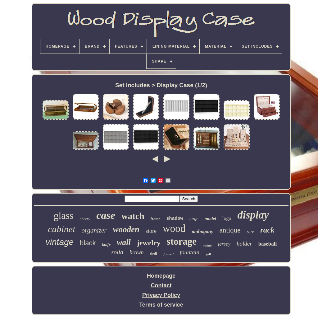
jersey (224, 244)
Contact (161, 285)
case (105, 215)
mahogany (202, 231)
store (151, 231)
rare (250, 231)
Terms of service (161, 305)
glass (63, 215)
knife (106, 244)
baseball (267, 244)
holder (244, 243)
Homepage (161, 276)
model (210, 218)
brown (136, 252)
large (193, 218)
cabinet (61, 229)
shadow (174, 218)
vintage (60, 242)
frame (155, 219)
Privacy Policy (161, 295)
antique (230, 230)
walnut (207, 245)
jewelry (149, 243)
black (88, 243)
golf (208, 254)
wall (124, 242)
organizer (94, 230)
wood (174, 228)
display (253, 215)
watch (132, 216)
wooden (126, 229)
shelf (153, 253)
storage (182, 241)
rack (267, 230)
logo (226, 218)
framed (168, 254)
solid (117, 252)
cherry (85, 218)
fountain (189, 252)
